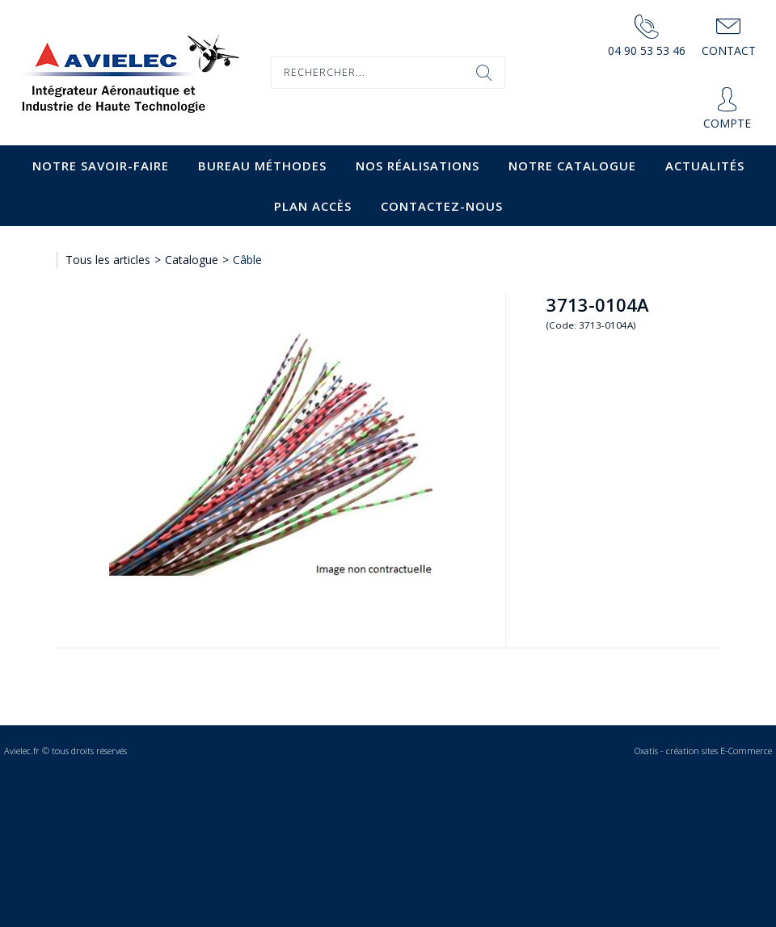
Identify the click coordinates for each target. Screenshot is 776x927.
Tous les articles (107, 259)
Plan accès (313, 206)
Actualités (704, 165)
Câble (247, 259)
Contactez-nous (442, 206)
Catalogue (191, 259)
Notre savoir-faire (100, 165)
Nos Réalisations (417, 165)
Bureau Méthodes (262, 165)
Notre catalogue (572, 165)
